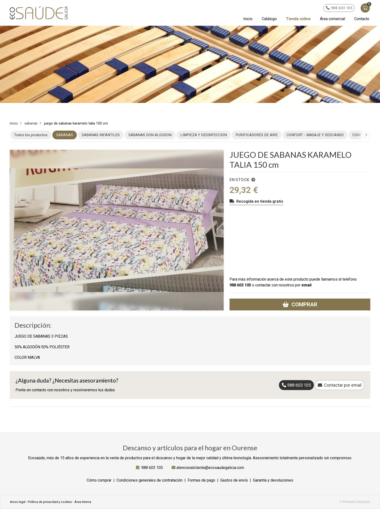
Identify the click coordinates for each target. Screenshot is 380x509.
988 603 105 (240, 285)
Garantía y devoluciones (273, 480)
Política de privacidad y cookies (50, 502)
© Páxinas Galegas (355, 502)
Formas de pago (201, 480)
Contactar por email (343, 385)
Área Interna (82, 502)
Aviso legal (17, 502)
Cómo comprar (99, 480)
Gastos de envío (234, 480)
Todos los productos (31, 135)
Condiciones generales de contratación (149, 480)
